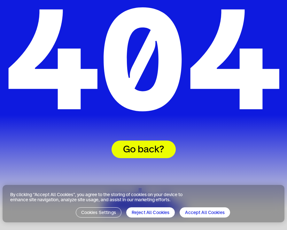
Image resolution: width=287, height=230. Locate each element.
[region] (143, 203)
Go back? (143, 150)
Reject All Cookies (151, 213)
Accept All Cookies (205, 213)
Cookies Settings (98, 213)
